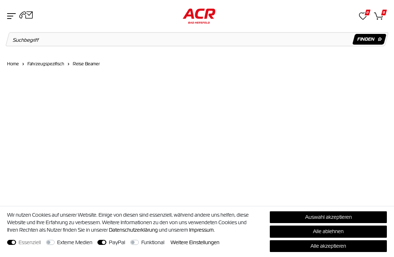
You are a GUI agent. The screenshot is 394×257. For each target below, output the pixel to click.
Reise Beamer (86, 64)
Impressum (201, 230)
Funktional (153, 242)
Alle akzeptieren (328, 246)
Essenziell (30, 242)
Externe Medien (74, 242)
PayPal (117, 242)
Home (13, 64)
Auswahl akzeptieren (328, 217)
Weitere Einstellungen (195, 242)
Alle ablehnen (328, 231)
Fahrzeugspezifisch (45, 64)
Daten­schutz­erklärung (133, 230)
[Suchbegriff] (197, 39)
